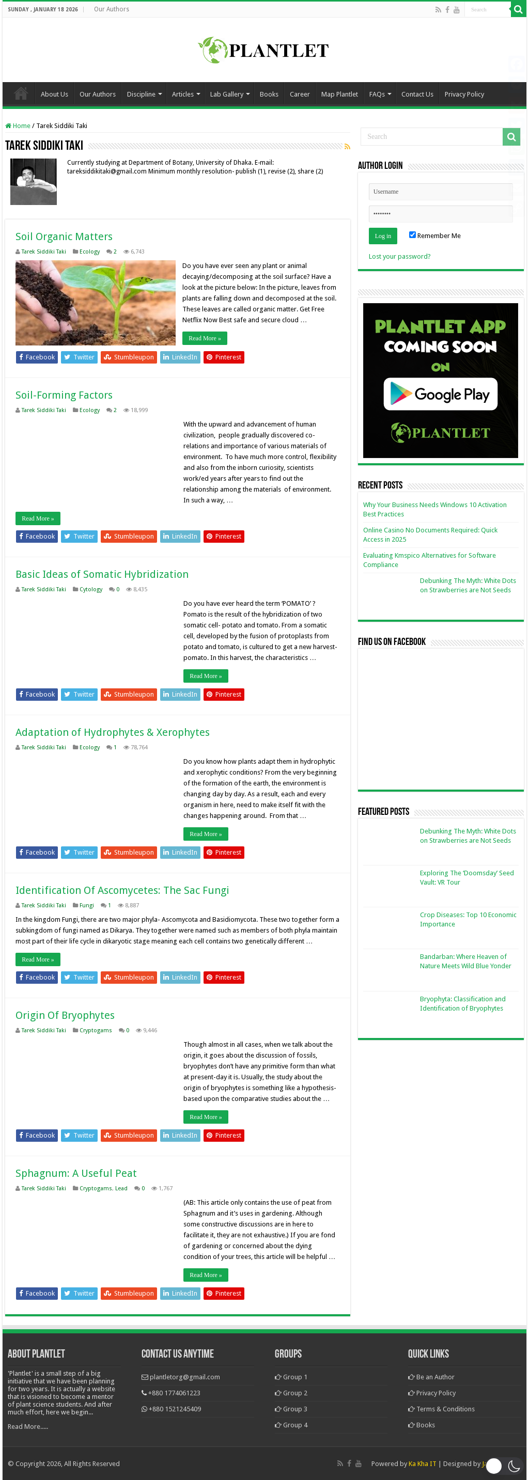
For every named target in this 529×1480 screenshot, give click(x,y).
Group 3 (291, 1408)
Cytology (91, 589)
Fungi (87, 905)
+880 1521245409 (175, 1408)
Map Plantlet (339, 94)
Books (269, 94)
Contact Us (417, 94)
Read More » (206, 338)
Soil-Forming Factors (64, 394)
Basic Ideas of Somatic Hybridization (102, 574)
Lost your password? (400, 256)
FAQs (377, 94)
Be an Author (431, 1376)
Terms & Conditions (441, 1408)
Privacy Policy (464, 94)
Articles (183, 94)
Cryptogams (96, 1030)
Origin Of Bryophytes (65, 1015)
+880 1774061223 (174, 1392)
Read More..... (28, 1426)
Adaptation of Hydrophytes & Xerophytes (112, 732)
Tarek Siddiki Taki (44, 251)
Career (300, 94)
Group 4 (291, 1424)
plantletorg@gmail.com (185, 1376)
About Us (54, 94)
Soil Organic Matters (64, 236)
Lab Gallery (226, 94)
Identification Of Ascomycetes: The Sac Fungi (122, 890)
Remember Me (435, 236)
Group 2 (291, 1392)
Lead (121, 1188)
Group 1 (291, 1376)
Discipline (141, 94)
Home (21, 93)
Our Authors (111, 9)
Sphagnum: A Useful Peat (76, 1173)
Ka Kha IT (423, 1463)
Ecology (90, 251)
